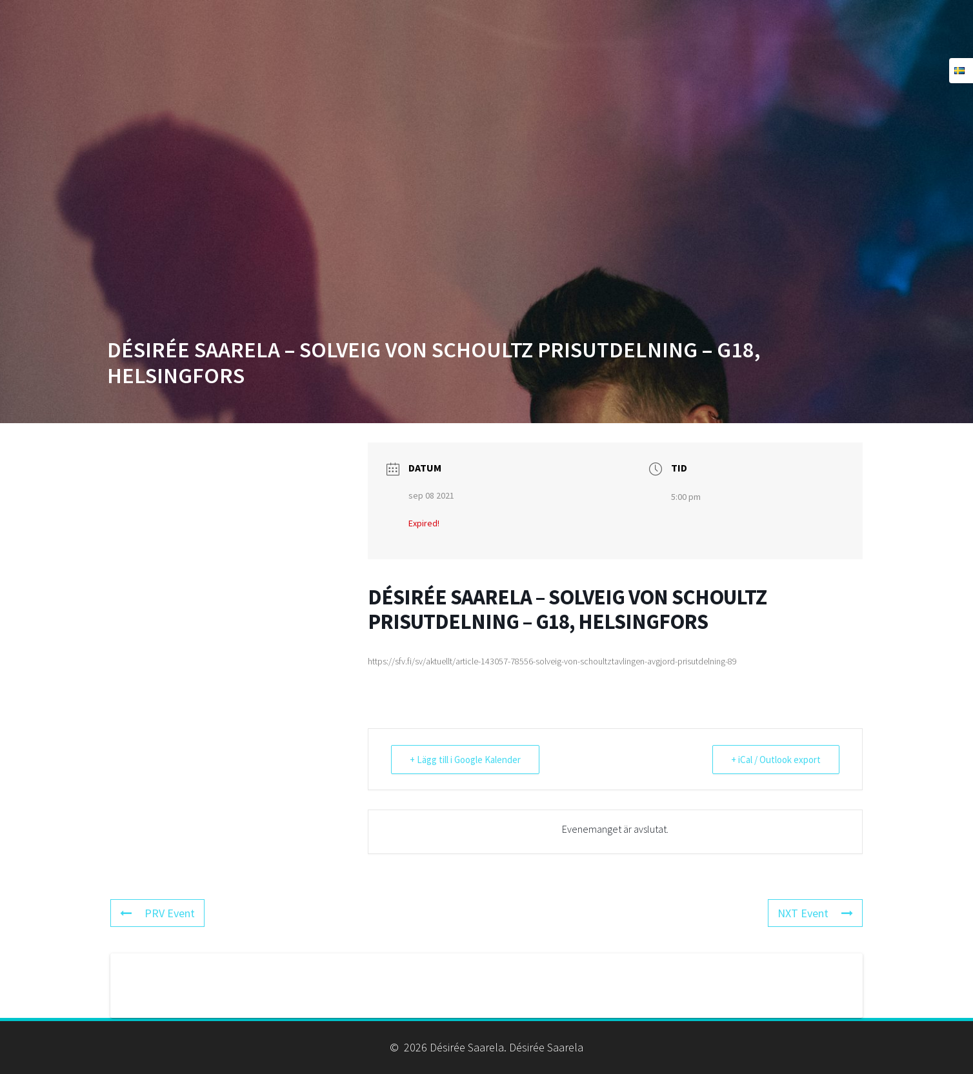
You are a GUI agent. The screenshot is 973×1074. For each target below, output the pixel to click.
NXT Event (815, 913)
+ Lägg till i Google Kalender (465, 759)
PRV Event (157, 913)
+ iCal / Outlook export (776, 759)
